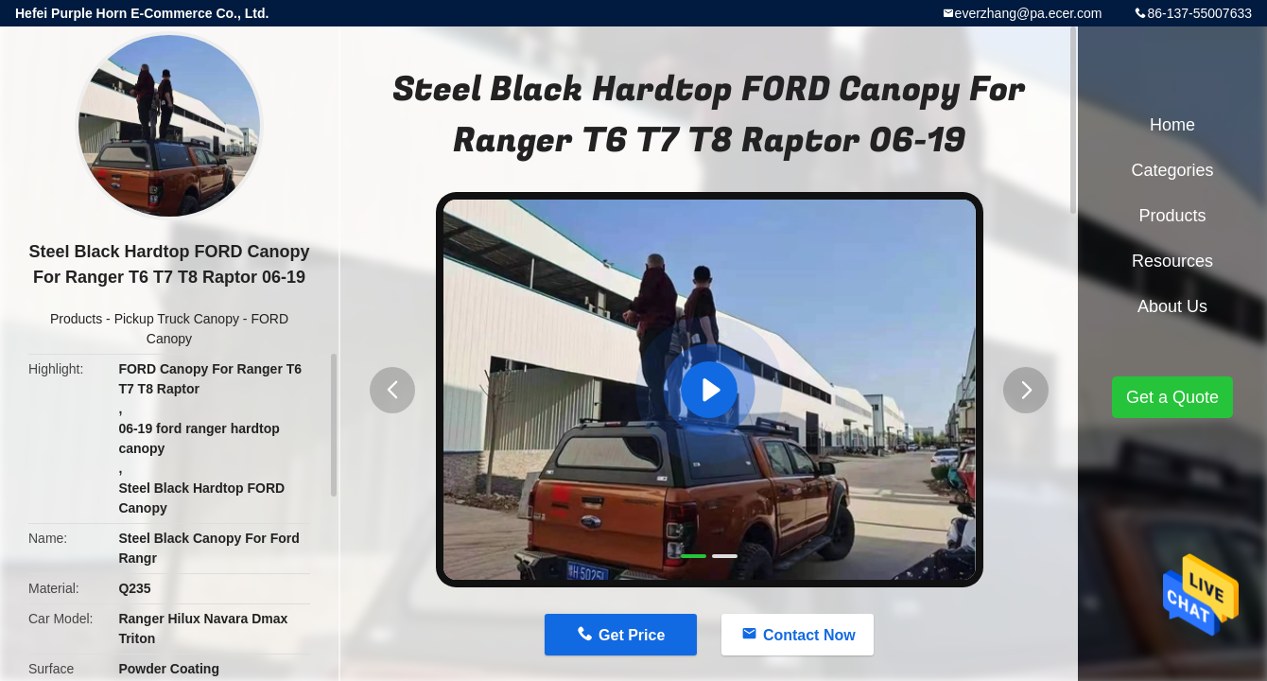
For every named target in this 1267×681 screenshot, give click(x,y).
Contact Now (809, 635)
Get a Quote (1172, 397)
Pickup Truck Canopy (176, 318)
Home (1172, 124)
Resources (1172, 261)
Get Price (632, 635)
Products (76, 318)
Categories (1172, 170)
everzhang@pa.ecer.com (1028, 13)
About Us (1172, 306)
